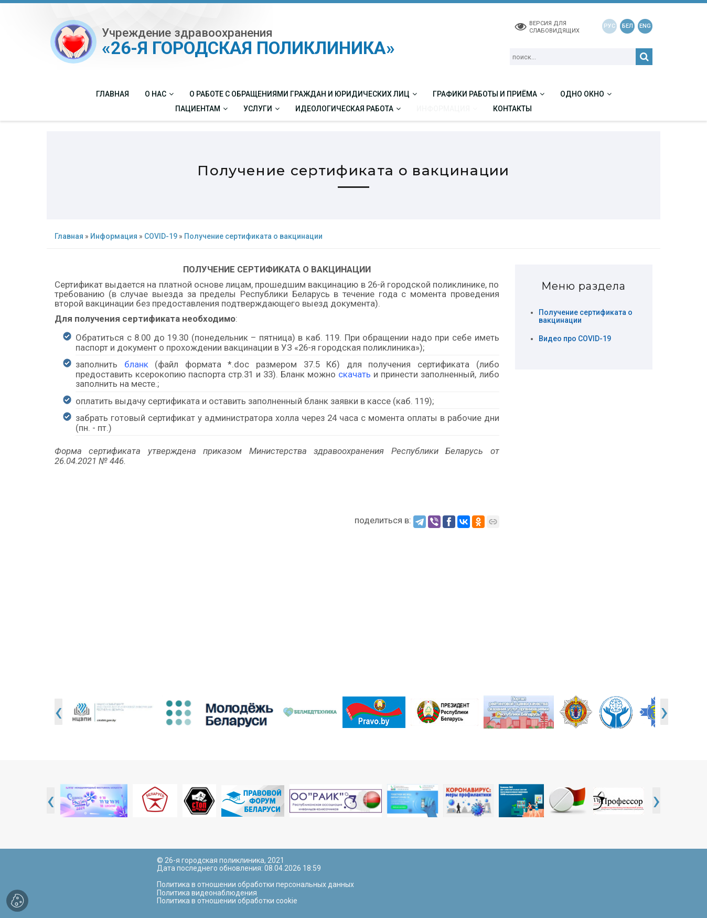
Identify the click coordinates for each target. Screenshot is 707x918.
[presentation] (58, 712)
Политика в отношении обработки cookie (227, 900)
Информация (113, 236)
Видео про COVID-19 (575, 339)
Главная (69, 236)
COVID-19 (160, 236)
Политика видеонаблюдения (207, 893)
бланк (136, 364)
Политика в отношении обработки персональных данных (255, 884)
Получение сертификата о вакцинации (586, 316)
